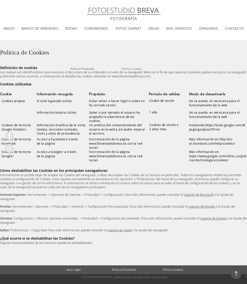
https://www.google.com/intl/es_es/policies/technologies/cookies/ (217, 158)
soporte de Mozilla (202, 206)
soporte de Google (213, 218)
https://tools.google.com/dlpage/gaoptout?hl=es (217, 127)
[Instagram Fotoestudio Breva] (9, 148)
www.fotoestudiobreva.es (108, 143)
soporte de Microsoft (198, 195)
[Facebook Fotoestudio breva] (9, 135)
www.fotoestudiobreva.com (131, 76)
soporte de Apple (120, 230)
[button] (39, 28)
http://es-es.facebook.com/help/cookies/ (212, 141)
